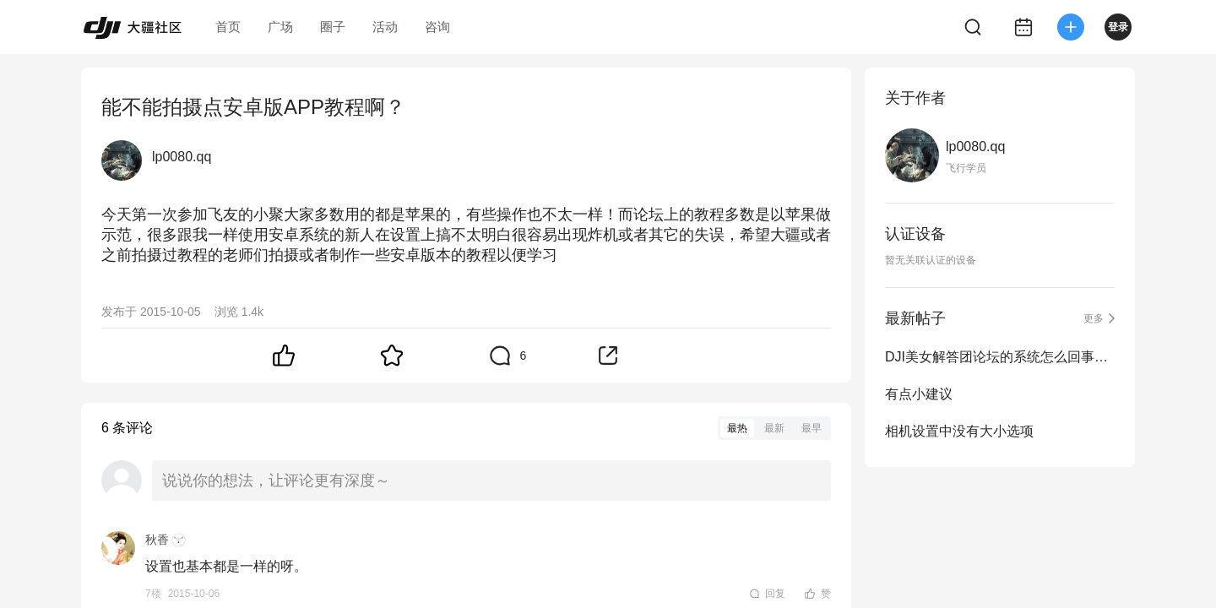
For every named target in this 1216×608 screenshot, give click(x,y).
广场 (280, 26)
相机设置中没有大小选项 (959, 431)
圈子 (332, 26)
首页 (228, 26)
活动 (385, 26)
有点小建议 (919, 394)
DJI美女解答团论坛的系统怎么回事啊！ (1000, 357)
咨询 (437, 26)
